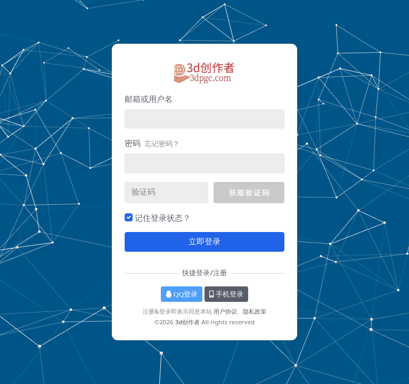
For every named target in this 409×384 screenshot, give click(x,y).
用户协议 (225, 311)
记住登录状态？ (163, 217)
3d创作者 (187, 322)
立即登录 (204, 241)
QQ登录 (182, 294)
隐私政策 (254, 311)
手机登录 (226, 294)
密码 (152, 143)
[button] (249, 192)
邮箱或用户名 (149, 98)
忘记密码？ (162, 143)
